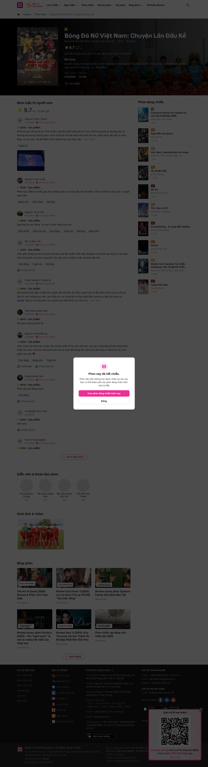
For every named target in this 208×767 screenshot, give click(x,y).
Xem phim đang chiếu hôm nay (103, 393)
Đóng (104, 401)
